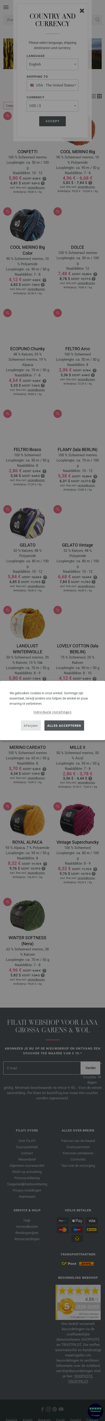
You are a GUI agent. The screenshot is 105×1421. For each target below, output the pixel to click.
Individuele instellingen (52, 712)
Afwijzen (31, 725)
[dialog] (52, 710)
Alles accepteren (64, 725)
